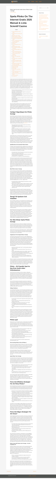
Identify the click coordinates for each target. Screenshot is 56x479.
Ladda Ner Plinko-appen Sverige (16, 61)
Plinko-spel (14, 44)
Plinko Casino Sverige (15, 67)
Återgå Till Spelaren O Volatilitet (16, 36)
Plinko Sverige (14, 69)
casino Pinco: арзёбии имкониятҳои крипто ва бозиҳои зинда (44, 29)
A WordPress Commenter (42, 37)
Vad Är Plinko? (14, 56)
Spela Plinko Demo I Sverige (16, 47)
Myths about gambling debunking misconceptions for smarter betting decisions (44, 18)
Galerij (37, 1)
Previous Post (8, 472)
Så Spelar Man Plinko (15, 68)
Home (29, 1)
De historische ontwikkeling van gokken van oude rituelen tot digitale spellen (43, 22)
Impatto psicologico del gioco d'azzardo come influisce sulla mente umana (43, 25)
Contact (40, 1)
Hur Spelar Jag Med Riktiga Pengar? (17, 66)
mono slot (11, 12)
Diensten (32, 1)
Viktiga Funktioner (15, 43)
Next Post (35, 472)
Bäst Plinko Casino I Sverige (16, 35)
